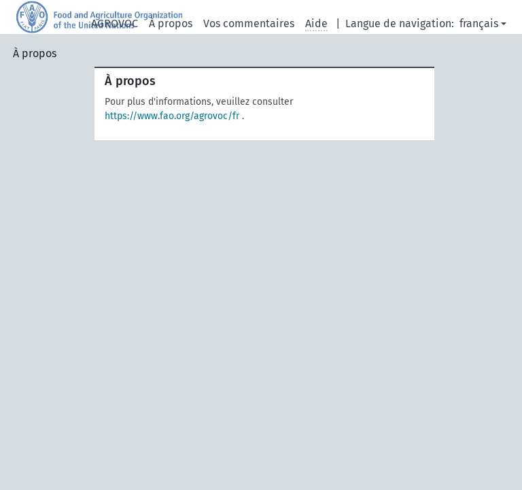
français (478, 23)
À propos (170, 23)
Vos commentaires (248, 23)
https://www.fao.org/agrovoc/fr (172, 116)
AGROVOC (114, 23)
